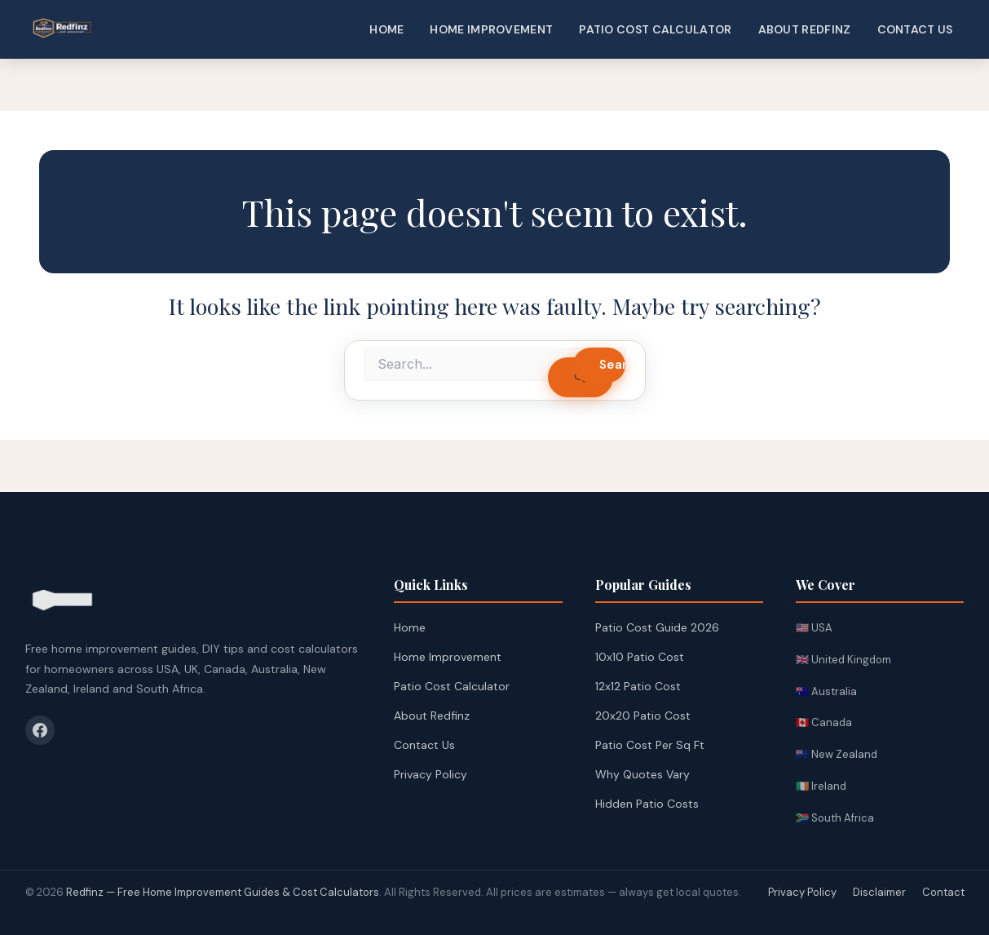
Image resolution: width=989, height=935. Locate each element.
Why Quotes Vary (642, 774)
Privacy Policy (430, 774)
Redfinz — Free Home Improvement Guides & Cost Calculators (222, 892)
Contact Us (915, 29)
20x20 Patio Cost (643, 715)
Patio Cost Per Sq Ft (649, 745)
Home (386, 29)
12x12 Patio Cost (638, 686)
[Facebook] (40, 730)
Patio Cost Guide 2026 (657, 627)
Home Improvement (491, 29)
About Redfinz (804, 29)
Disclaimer (879, 892)
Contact (943, 892)
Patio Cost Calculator (655, 29)
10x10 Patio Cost (639, 656)
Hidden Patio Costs (647, 803)
